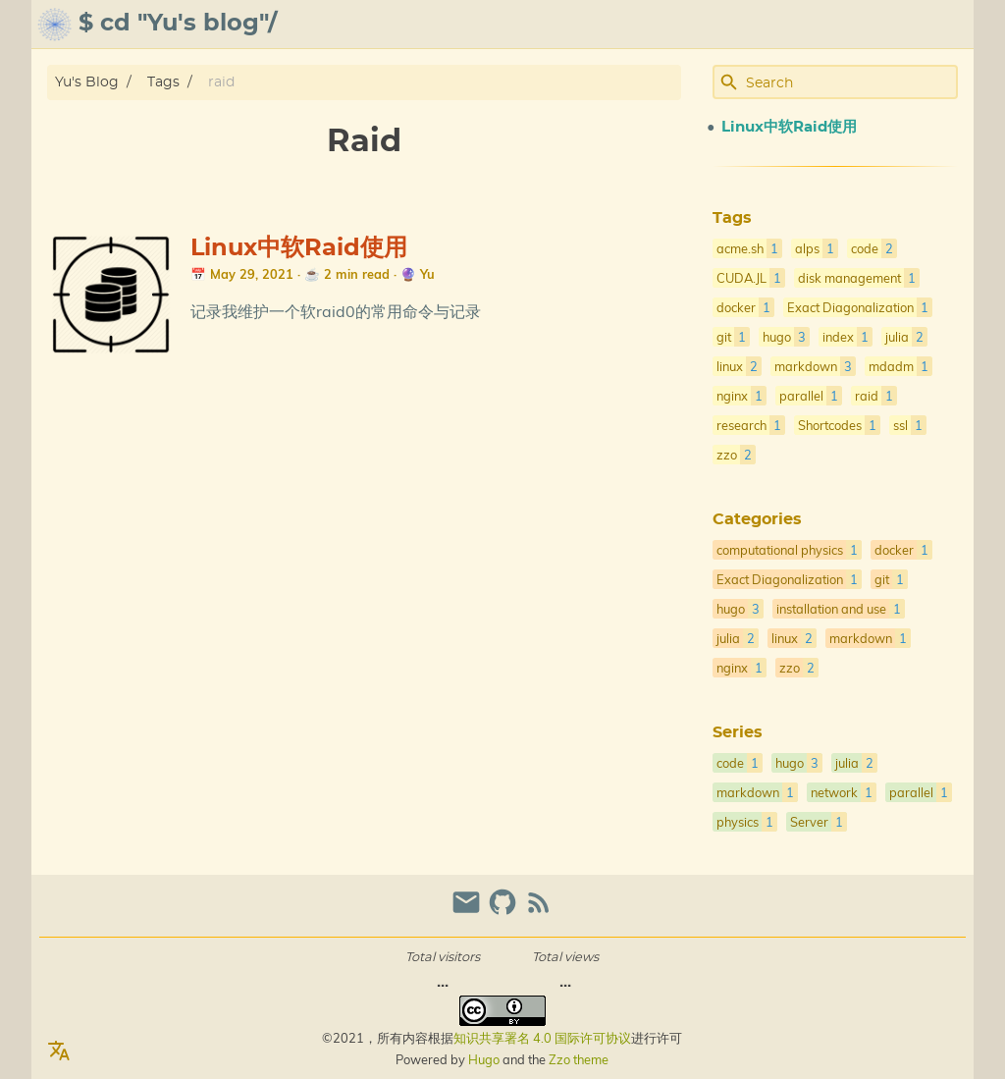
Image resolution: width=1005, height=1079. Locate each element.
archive (784, 24)
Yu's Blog (87, 82)
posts (943, 24)
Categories (757, 519)
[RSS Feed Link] (539, 910)
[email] (468, 910)
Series (738, 732)
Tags (163, 82)
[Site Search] (850, 82)
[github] (505, 910)
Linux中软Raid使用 (298, 248)
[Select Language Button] (59, 1051)
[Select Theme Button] (657, 24)
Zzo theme (578, 1059)
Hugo (484, 1059)
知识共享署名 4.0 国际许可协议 (542, 1038)
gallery (867, 24)
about (714, 24)
